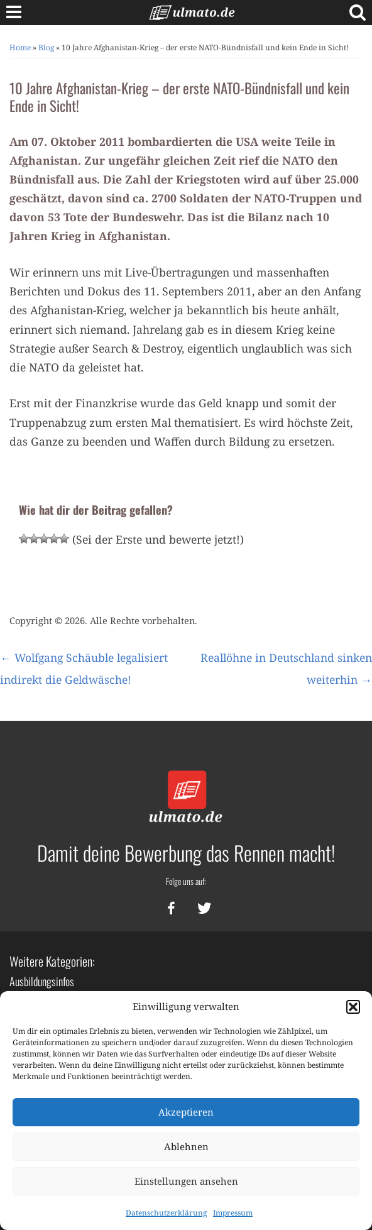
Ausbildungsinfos (41, 981)
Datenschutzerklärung (166, 1212)
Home (20, 47)
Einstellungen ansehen (186, 1181)
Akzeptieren (186, 1112)
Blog (46, 47)
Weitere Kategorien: (52, 961)
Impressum (233, 1212)
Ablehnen (186, 1146)
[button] (353, 1007)
